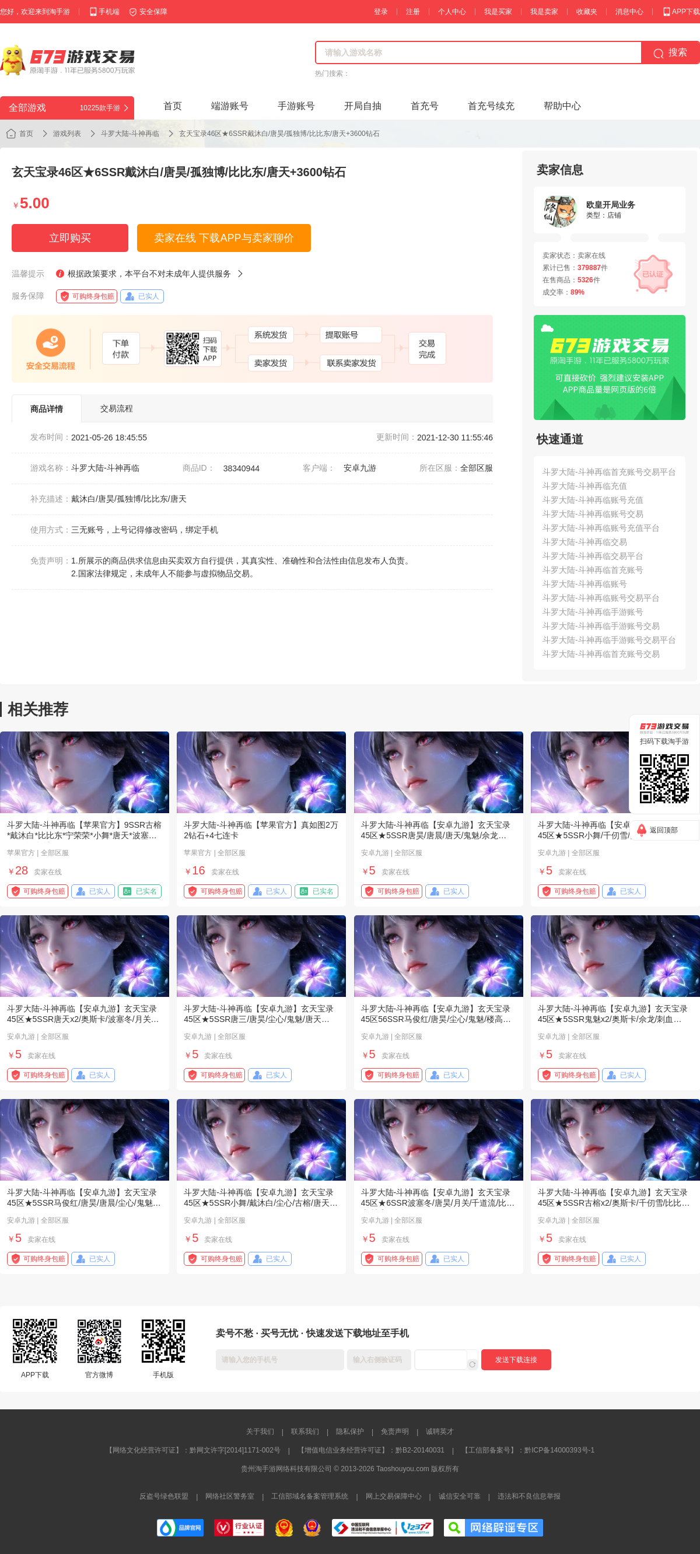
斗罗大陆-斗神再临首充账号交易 (601, 654)
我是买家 (498, 12)
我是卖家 (544, 12)
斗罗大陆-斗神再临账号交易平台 (601, 598)
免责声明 (395, 1431)
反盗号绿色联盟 (163, 1496)
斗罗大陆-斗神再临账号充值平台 (601, 528)
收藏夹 (586, 12)
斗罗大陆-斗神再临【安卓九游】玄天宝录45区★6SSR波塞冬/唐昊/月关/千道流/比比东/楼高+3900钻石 (438, 1203)
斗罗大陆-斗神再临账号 (584, 584)
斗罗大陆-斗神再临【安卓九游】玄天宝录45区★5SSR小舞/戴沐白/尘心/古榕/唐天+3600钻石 (259, 1203)
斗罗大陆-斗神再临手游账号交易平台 (609, 640)
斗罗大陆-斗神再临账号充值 (592, 500)
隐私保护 (350, 1431)
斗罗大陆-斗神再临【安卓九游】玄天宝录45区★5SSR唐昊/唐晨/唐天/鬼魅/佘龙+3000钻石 (436, 835)
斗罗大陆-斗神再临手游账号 (592, 612)
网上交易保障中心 (394, 1496)
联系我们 (305, 1431)
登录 (381, 12)
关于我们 (260, 1431)
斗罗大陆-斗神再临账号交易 (592, 514)
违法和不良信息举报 (529, 1496)
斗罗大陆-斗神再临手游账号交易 (601, 626)
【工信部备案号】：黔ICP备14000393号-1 (527, 1450)
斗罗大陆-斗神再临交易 (584, 542)
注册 (413, 12)
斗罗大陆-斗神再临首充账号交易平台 (609, 472)
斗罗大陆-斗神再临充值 (584, 486)
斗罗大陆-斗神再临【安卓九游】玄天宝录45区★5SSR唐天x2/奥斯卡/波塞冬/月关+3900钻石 (82, 1019)
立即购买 (70, 238)
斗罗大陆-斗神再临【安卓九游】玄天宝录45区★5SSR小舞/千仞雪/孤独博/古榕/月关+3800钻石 (615, 835)
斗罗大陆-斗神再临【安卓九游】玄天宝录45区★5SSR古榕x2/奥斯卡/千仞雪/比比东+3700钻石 (614, 1203)
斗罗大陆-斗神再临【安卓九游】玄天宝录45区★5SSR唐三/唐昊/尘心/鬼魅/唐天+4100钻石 (259, 1019)
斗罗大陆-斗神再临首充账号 (592, 570)
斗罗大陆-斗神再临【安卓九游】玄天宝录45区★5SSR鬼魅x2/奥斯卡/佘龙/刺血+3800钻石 (613, 1019)
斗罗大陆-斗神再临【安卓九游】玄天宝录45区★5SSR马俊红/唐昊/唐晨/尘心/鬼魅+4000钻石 (82, 1203)
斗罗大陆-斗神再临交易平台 (592, 556)
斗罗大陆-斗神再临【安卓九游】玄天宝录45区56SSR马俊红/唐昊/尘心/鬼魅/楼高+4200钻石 (436, 1019)
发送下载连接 (516, 1360)
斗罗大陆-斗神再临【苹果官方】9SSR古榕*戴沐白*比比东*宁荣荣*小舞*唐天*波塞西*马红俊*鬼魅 (84, 835)
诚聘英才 (440, 1431)
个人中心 (452, 12)
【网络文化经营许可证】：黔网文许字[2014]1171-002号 (193, 1450)
